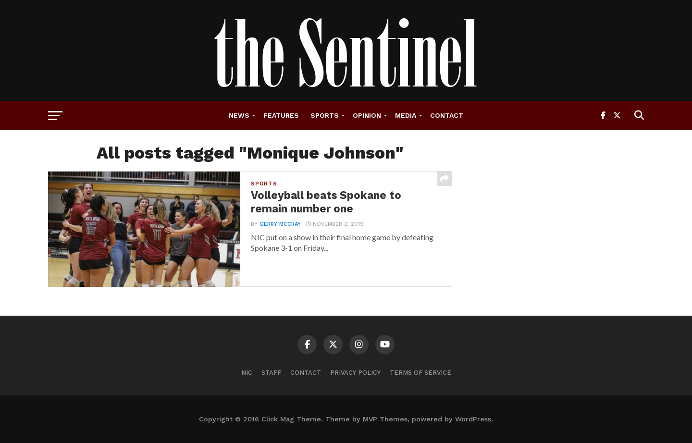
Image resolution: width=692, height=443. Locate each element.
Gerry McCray (280, 224)
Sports (324, 115)
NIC (246, 372)
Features (281, 115)
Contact (446, 115)
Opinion (367, 115)
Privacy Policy (355, 372)
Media (405, 115)
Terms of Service (420, 372)
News (239, 115)
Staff (271, 372)
